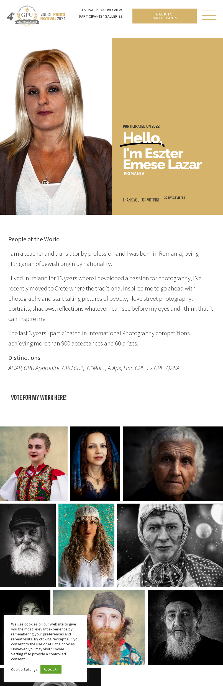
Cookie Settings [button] (24, 669)
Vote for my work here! (39, 397)
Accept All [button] (51, 669)
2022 (156, 126)
